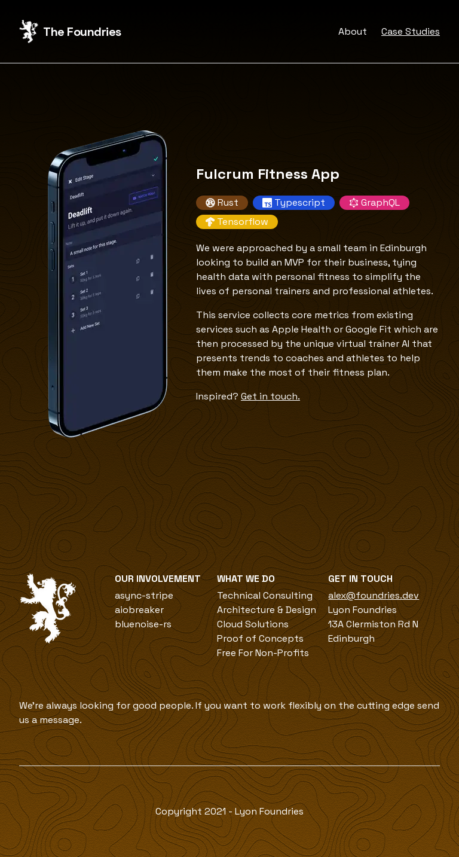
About (352, 31)
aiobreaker (139, 609)
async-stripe (144, 595)
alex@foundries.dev (373, 595)
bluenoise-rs (143, 624)
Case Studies (410, 31)
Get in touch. (270, 396)
